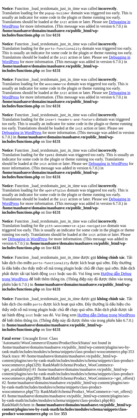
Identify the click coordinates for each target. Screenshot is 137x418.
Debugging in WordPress (21, 132)
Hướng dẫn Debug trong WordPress (106, 315)
